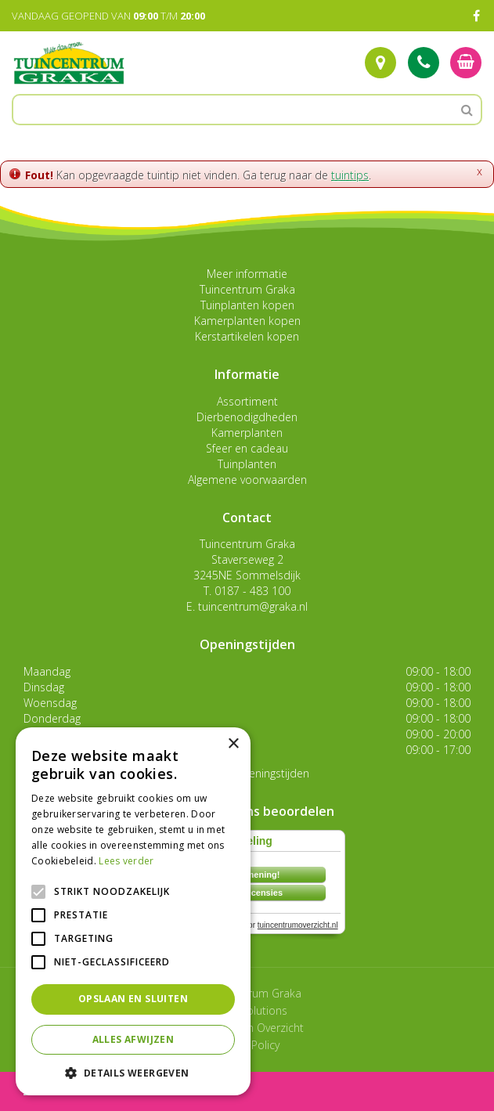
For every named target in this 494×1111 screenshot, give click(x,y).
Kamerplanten (247, 432)
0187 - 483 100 (252, 590)
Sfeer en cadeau (247, 448)
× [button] (233, 744)
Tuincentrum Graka (247, 289)
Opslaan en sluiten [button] (133, 998)
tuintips (350, 175)
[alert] (133, 911)
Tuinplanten (247, 463)
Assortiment (247, 401)
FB (476, 15)
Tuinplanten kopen (247, 305)
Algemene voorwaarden (247, 479)
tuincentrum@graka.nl (253, 606)
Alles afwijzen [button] (133, 1039)
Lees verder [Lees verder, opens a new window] (126, 861)
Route (380, 62)
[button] (133, 1072)
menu (53, 1091)
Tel (423, 62)
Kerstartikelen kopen (247, 336)
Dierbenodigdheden (247, 416)
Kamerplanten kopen (247, 320)
